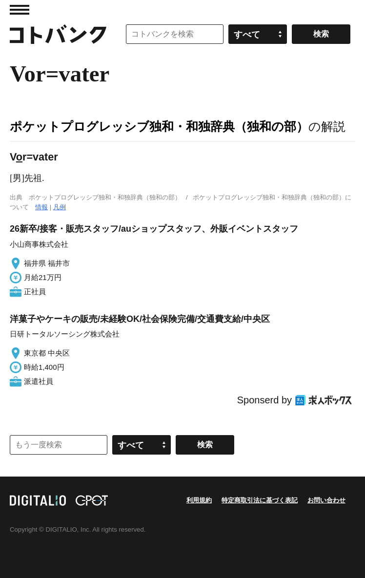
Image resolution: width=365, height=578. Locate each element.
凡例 (59, 207)
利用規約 (199, 500)
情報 (41, 207)
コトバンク (58, 34)
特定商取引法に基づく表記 (260, 500)
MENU (19, 10)
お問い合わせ (326, 500)
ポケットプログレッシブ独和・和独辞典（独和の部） (159, 126)
